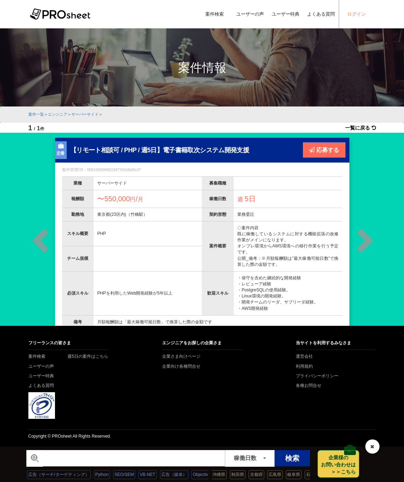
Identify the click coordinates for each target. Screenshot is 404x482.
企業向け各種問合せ (181, 366)
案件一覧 (36, 114)
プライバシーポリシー (317, 375)
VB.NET (153, 474)
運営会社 (304, 356)
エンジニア (57, 114)
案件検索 (214, 14)
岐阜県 (299, 474)
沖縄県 (223, 474)
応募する (324, 150)
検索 (292, 458)
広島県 (280, 474)
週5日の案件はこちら (87, 356)
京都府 (261, 474)
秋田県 (242, 474)
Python (107, 474)
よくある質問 (321, 14)
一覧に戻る (360, 128)
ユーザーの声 (250, 14)
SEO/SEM (130, 474)
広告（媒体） (179, 474)
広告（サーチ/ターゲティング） (64, 474)
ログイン (356, 14)
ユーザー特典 (285, 14)
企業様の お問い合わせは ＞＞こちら (340, 465)
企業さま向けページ (181, 356)
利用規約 (304, 366)
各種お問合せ (308, 385)
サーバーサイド (85, 114)
